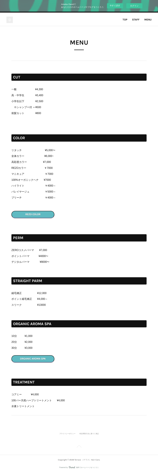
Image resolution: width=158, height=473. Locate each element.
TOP (125, 19)
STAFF (135, 19)
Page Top (79, 447)
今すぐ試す (115, 5)
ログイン (134, 6)
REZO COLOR (33, 214)
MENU (148, 19)
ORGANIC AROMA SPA (33, 358)
